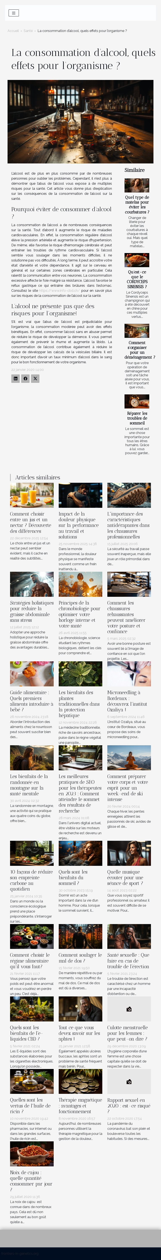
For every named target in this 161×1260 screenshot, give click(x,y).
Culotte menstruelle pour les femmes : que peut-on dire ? (127, 1033)
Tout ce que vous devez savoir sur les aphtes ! (79, 1033)
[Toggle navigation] (14, 12)
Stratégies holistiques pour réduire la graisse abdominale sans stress (32, 611)
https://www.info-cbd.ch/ (59, 291)
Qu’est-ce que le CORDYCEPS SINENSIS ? (137, 279)
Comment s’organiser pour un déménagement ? (140, 350)
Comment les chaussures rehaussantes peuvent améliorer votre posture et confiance (126, 617)
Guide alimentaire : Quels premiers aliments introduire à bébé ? (31, 701)
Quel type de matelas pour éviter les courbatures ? (137, 204)
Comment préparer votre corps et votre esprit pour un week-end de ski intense (127, 788)
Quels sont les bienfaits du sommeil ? (73, 877)
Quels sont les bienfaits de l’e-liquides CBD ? (26, 1033)
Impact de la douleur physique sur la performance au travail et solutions (79, 525)
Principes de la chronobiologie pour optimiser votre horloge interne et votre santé (79, 614)
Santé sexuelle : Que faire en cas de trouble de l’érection (128, 960)
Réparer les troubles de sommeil (137, 418)
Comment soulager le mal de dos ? (80, 958)
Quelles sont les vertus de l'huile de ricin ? (30, 1105)
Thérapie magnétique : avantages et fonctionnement (80, 1105)
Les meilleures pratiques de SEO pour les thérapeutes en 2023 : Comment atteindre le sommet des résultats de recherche (80, 794)
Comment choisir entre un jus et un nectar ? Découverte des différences (30, 522)
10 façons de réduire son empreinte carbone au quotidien (31, 880)
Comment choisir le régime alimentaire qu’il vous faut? (30, 960)
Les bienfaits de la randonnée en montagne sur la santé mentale (29, 785)
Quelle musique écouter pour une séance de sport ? (125, 877)
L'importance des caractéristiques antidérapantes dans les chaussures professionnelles (128, 525)
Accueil (13, 31)
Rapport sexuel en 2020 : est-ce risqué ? (128, 1105)
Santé (28, 31)
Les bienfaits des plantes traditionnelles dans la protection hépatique (79, 704)
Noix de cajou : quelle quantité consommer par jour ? (31, 1181)
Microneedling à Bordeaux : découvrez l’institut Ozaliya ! (127, 701)
